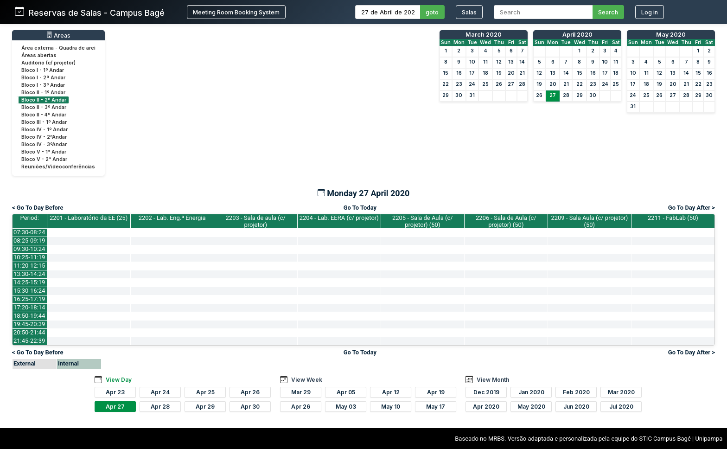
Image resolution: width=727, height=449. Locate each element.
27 (511, 84)
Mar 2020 (621, 392)
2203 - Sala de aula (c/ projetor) (256, 221)
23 (459, 84)
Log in (649, 12)
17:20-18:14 (29, 307)
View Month (493, 379)
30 (458, 95)
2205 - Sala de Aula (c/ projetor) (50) (422, 221)
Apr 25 (205, 392)
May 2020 (671, 34)
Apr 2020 (486, 406)
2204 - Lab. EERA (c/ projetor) (339, 217)
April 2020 (577, 34)
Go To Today (360, 207)
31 (472, 95)
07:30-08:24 (29, 232)
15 (445, 73)
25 (485, 84)
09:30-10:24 (29, 248)
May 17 (435, 406)
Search (608, 12)
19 (499, 73)
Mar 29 (301, 392)
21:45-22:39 (29, 340)
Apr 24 (160, 392)
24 (472, 84)
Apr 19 (436, 392)
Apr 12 (391, 392)
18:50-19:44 (29, 315)
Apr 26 (250, 392)
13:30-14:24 (29, 273)
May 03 (346, 406)
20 (511, 73)
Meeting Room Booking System (236, 12)
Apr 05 (346, 392)
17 (472, 73)
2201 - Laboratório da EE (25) (89, 217)
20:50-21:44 (29, 332)
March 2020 (484, 34)
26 (499, 84)
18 (485, 73)
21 (522, 73)
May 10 (390, 406)
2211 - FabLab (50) (673, 217)
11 (485, 62)
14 (522, 62)
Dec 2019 (486, 392)
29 (445, 95)
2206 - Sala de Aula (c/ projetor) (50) (506, 221)
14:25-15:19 (29, 282)
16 (459, 73)
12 (499, 62)
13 (511, 62)
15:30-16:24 (29, 290)
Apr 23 (115, 392)
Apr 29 (205, 406)
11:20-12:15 (29, 265)
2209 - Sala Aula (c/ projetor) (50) (589, 221)
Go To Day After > (691, 207)
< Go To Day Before (38, 207)
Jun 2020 (576, 406)
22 (445, 84)
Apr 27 (115, 406)
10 (472, 62)
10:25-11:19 (29, 257)
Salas (469, 12)
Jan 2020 (531, 392)
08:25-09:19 (29, 240)
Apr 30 (250, 406)
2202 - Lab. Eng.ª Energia (172, 217)
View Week (306, 379)
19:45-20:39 (29, 324)
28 (522, 84)
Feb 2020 (576, 392)
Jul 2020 (621, 406)
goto (432, 12)
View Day (119, 379)
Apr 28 (160, 406)
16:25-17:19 (29, 298)
